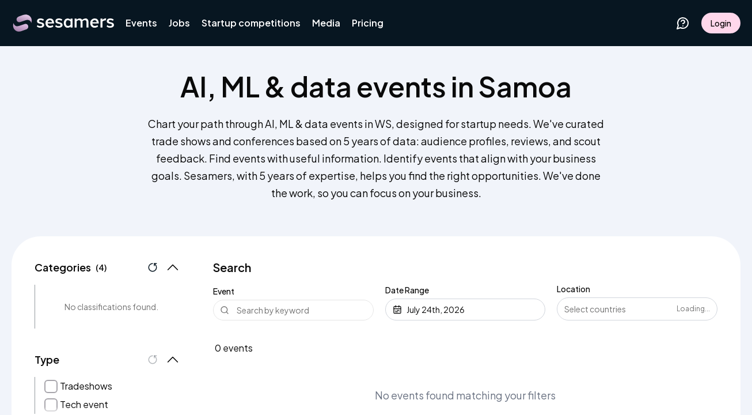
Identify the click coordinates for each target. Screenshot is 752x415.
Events (141, 23)
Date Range (407, 290)
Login (721, 23)
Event (223, 291)
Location (573, 289)
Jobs (179, 23)
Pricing (367, 23)
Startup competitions (251, 23)
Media (326, 23)
